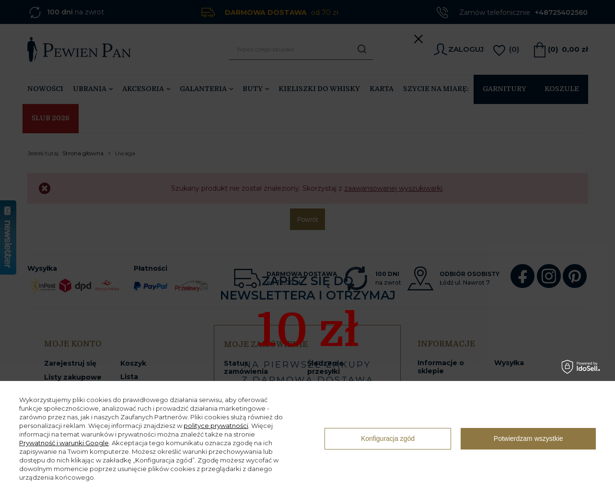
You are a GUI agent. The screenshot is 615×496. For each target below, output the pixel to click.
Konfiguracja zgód (388, 438)
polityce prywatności (216, 425)
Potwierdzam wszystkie (528, 438)
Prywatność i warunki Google (64, 443)
